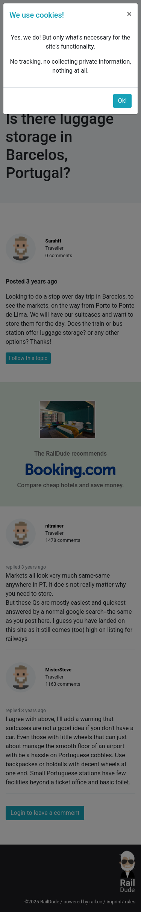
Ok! (122, 100)
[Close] (129, 13)
